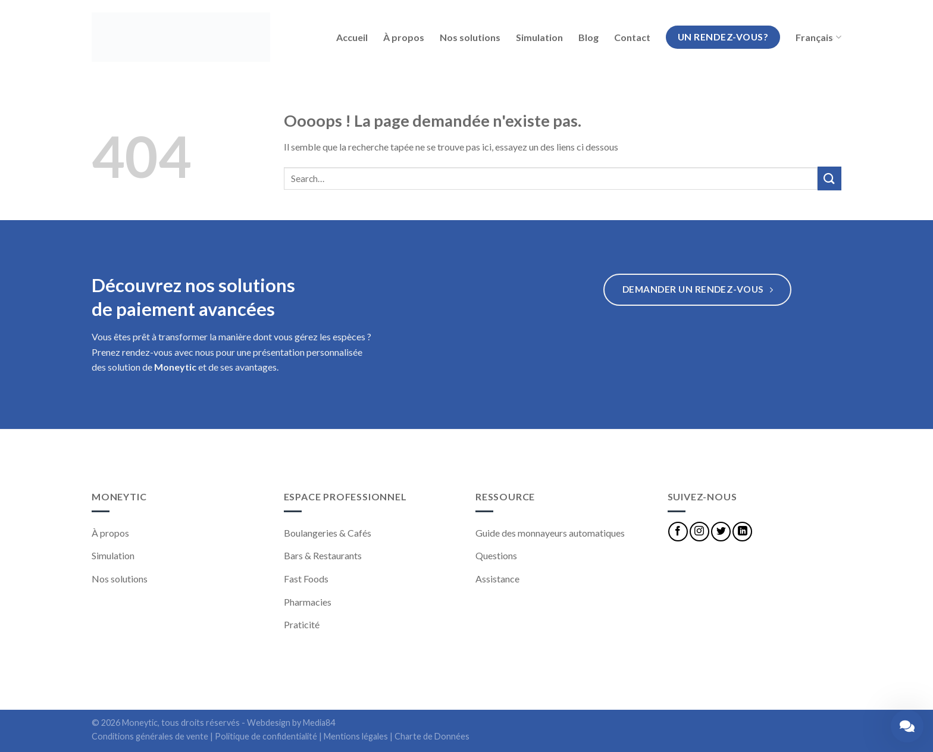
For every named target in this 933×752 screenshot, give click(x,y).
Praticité (302, 624)
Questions (496, 555)
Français (818, 37)
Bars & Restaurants (323, 555)
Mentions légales (356, 736)
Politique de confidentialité (266, 736)
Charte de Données (432, 736)
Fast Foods (306, 578)
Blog (588, 37)
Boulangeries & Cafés (327, 532)
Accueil (352, 37)
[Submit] (829, 178)
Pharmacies (307, 601)
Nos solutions (470, 37)
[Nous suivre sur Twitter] (721, 531)
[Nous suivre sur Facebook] (678, 531)
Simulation (539, 37)
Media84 (319, 722)
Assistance (497, 578)
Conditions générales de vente (150, 736)
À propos (403, 37)
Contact (632, 37)
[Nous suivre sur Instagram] (699, 531)
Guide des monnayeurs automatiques (550, 532)
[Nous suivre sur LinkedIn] (742, 531)
